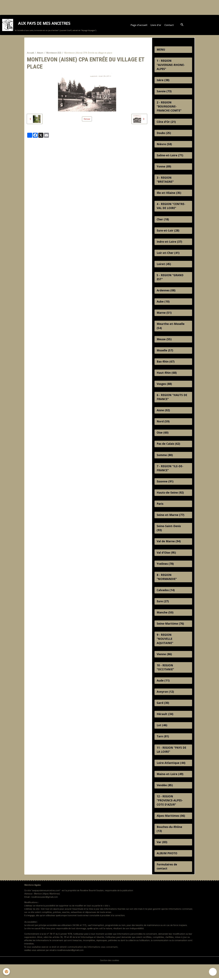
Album (40, 54)
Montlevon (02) (53, 54)
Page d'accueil (139, 25)
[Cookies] (6, 971)
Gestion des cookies (109, 974)
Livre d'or (156, 25)
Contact (169, 25)
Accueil (30, 54)
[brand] (49, 25)
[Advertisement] (56, 7)
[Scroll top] (213, 972)
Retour (87, 120)
